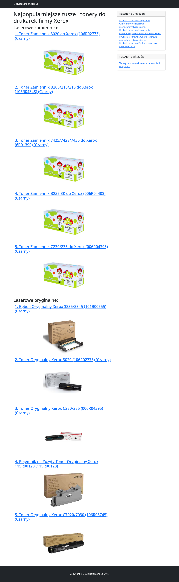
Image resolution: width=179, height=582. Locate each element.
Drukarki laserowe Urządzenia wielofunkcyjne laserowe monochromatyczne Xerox (134, 23)
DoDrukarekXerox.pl (26, 4)
